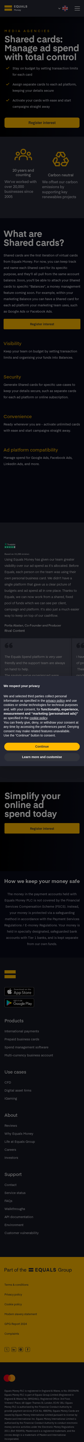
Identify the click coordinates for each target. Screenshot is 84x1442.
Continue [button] (42, 746)
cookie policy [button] (38, 718)
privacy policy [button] (55, 700)
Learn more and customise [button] (42, 757)
